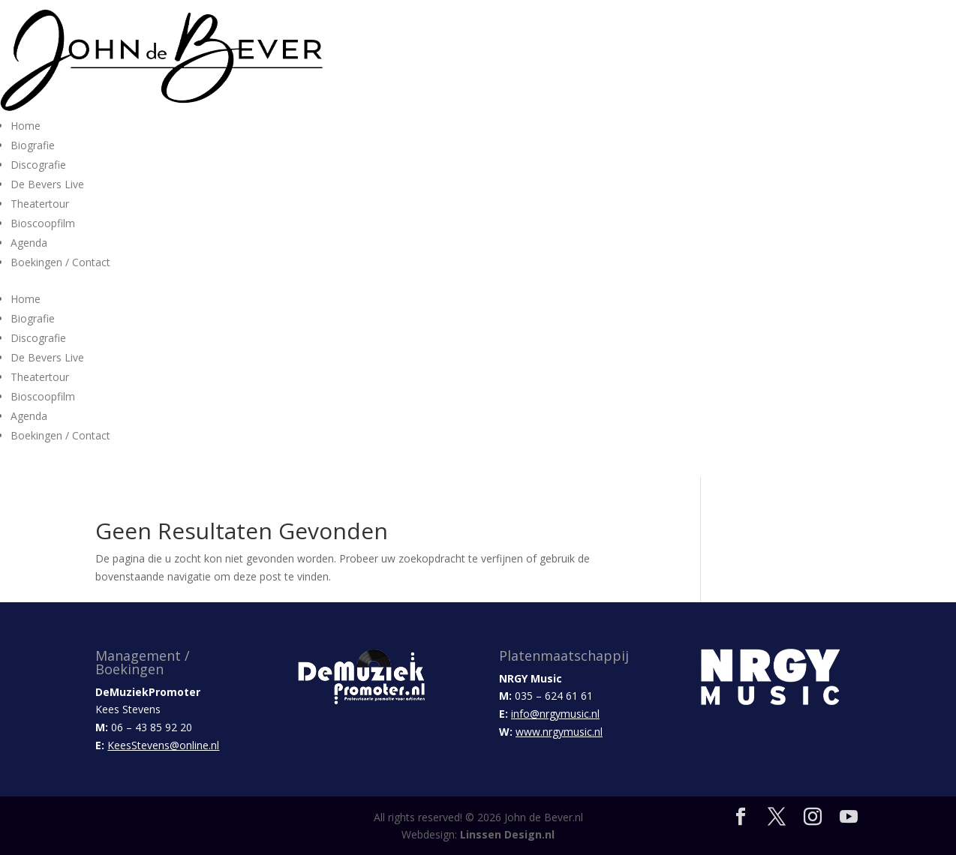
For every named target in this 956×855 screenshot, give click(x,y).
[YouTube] (849, 817)
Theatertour (40, 203)
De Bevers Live (47, 184)
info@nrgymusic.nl (555, 713)
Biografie (33, 145)
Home (26, 125)
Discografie (38, 165)
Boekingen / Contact (60, 262)
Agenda (29, 243)
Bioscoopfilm (43, 223)
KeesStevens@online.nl (163, 745)
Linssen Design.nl (507, 834)
